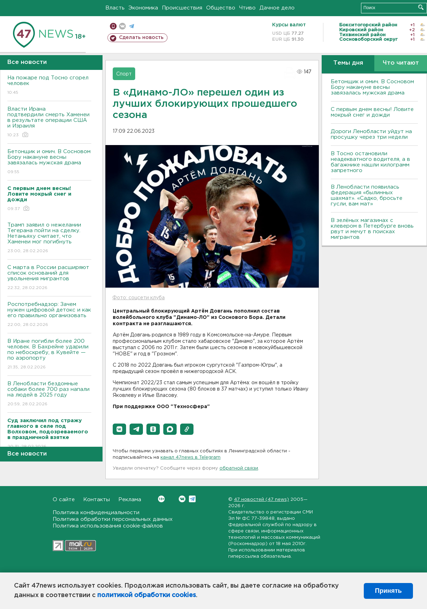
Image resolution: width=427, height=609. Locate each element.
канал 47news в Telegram (190, 457)
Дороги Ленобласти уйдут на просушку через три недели (371, 134)
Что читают (401, 63)
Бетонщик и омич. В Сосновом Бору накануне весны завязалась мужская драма (49, 162)
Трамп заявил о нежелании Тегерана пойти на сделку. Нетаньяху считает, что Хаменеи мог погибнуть (49, 238)
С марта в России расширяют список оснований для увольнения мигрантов (49, 278)
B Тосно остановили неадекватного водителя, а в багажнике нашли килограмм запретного (370, 162)
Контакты (96, 499)
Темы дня (348, 63)
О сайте (64, 499)
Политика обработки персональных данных (113, 519)
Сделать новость (141, 37)
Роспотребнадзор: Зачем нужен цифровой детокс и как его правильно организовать (49, 315)
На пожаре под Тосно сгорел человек (49, 86)
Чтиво (247, 8)
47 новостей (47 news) (261, 500)
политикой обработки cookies (146, 595)
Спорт (124, 74)
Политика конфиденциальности (96, 512)
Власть (115, 8)
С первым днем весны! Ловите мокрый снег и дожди (372, 112)
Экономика (143, 8)
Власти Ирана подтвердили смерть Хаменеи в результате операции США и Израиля (49, 122)
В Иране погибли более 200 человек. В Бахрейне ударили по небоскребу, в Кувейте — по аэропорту (49, 354)
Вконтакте (161, 499)
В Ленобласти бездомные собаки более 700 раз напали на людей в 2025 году (49, 394)
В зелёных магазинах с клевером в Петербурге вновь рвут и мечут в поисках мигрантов (372, 229)
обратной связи (238, 468)
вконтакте (122, 26)
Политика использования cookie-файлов (108, 526)
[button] (119, 429)
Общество (220, 8)
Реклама (129, 499)
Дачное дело (277, 8)
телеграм (131, 26)
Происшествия (182, 8)
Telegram (192, 499)
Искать (420, 7)
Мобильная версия (113, 26)
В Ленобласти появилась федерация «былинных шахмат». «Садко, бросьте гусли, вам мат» (366, 195)
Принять (388, 590)
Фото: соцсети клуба (138, 298)
